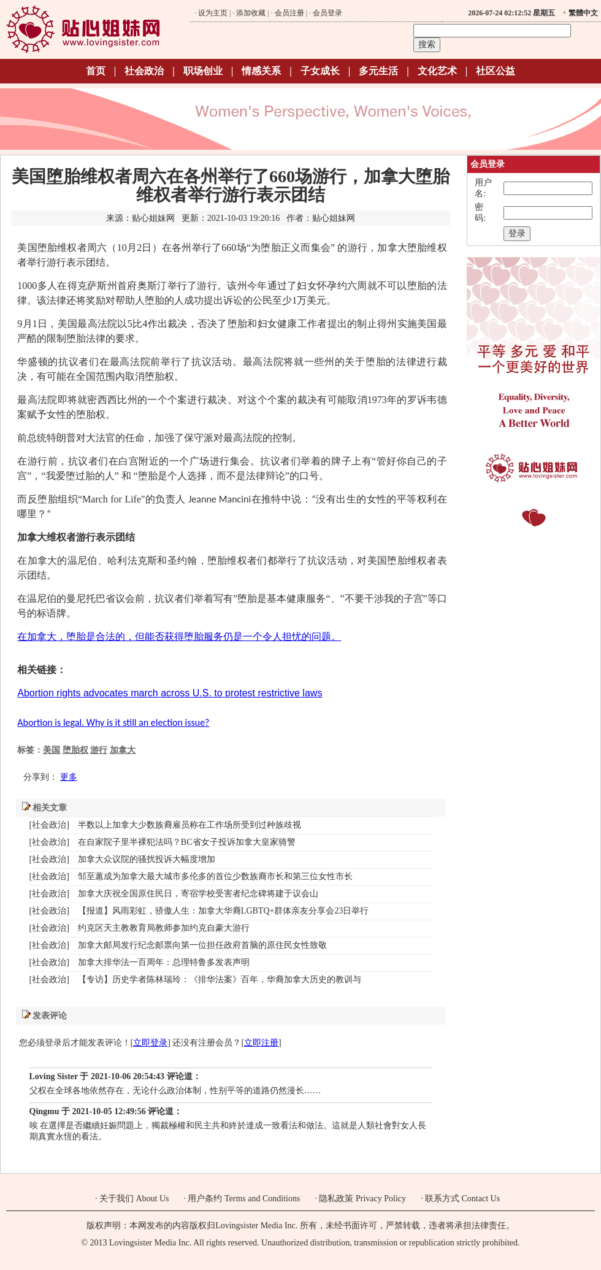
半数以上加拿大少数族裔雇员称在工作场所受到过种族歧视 (189, 824)
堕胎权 (75, 750)
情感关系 (261, 71)
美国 (51, 750)
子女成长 (320, 71)
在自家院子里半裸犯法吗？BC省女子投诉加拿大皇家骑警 (187, 842)
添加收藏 (251, 13)
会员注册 (289, 13)
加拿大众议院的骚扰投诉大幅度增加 (146, 859)
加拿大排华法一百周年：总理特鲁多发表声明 (164, 962)
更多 (68, 777)
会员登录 (327, 13)
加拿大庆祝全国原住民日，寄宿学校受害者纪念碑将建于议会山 (198, 893)
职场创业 (203, 71)
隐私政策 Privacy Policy (362, 1198)
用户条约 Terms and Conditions (244, 1198)
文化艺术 (437, 71)
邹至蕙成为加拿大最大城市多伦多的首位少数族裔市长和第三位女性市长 (215, 876)
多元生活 (378, 71)
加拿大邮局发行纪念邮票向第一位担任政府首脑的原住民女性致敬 (202, 945)
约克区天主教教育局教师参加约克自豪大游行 (164, 928)
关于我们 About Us (134, 1198)
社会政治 (144, 71)
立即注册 (261, 1042)
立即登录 (150, 1042)
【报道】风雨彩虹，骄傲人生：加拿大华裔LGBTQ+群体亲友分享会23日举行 (223, 910)
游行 (98, 750)
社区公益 (495, 71)
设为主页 (213, 13)
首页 (95, 71)
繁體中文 (583, 13)
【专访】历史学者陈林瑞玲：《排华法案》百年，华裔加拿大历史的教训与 (219, 979)
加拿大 (123, 750)
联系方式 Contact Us (462, 1198)
